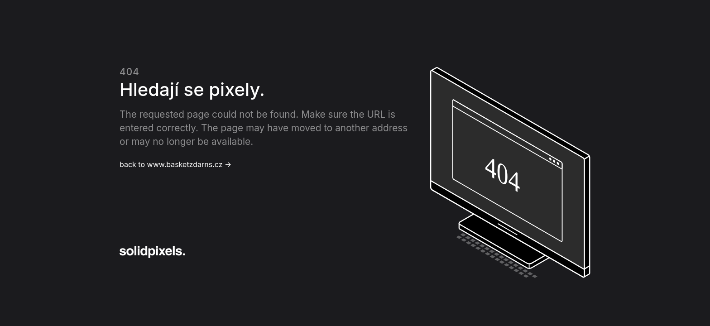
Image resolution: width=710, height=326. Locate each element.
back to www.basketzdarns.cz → (175, 164)
